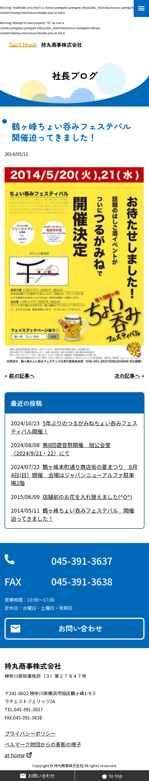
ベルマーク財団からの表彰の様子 (43, 744)
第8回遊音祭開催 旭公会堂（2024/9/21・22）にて (60, 449)
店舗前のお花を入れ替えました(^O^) (87, 496)
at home (15, 754)
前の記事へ (22, 375)
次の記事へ (127, 375)
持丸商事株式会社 (45, 44)
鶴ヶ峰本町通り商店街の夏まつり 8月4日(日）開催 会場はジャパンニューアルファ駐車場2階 (74, 475)
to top (112, 775)
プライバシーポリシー (30, 733)
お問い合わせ (80, 628)
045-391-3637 (81, 561)
